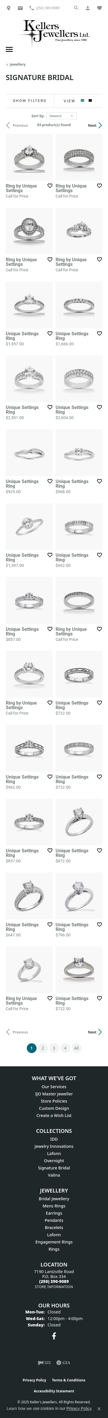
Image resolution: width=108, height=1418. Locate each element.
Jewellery (18, 64)
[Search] (76, 8)
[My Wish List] (99, 8)
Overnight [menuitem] (54, 1160)
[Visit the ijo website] (44, 1362)
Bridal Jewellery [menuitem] (54, 1198)
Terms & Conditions (68, 1380)
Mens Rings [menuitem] (54, 1206)
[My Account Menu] (88, 8)
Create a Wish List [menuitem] (53, 1115)
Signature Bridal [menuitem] (54, 1168)
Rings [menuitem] (54, 1249)
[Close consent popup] (99, 1409)
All (76, 1048)
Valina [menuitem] (54, 1175)
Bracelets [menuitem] (54, 1227)
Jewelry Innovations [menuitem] (54, 1146)
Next (92, 125)
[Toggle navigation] (8, 49)
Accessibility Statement (54, 1391)
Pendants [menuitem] (54, 1220)
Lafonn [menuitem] (54, 1153)
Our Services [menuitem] (53, 1086)
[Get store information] (54, 1286)
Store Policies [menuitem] (54, 1101)
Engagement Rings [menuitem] (54, 1242)
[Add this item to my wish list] (50, 186)
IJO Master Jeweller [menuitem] (54, 1094)
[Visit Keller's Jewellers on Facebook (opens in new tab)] (54, 1336)
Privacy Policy (34, 1380)
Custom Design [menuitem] (54, 1108)
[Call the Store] (54, 1281)
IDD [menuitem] (54, 1139)
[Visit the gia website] (63, 1362)
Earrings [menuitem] (54, 1213)
